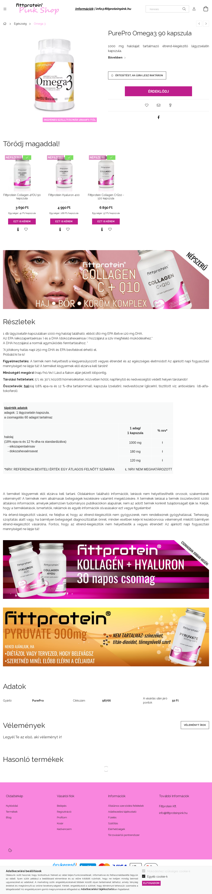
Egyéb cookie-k (157, 876)
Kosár (60, 823)
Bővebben (115, 57)
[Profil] (194, 8)
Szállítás (113, 823)
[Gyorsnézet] (18, 229)
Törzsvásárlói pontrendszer (124, 835)
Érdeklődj (158, 91)
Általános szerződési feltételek (126, 805)
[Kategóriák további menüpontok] (5, 8)
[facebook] (158, 117)
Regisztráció (64, 811)
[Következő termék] (206, 24)
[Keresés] (167, 8)
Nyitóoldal (12, 805)
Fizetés (112, 817)
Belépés (61, 805)
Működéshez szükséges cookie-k (168, 871)
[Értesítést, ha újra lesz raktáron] (137, 75)
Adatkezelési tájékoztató (122, 811)
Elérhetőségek (116, 829)
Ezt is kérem (22, 221)
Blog (8, 817)
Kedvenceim (64, 829)
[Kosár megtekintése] (203, 8)
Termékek (12, 811)
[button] (147, 105)
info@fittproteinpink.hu (113, 9)
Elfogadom (151, 883)
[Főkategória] (5, 23)
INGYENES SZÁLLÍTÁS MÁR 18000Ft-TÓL (70, 119)
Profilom (62, 817)
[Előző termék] (199, 24)
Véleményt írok (195, 725)
